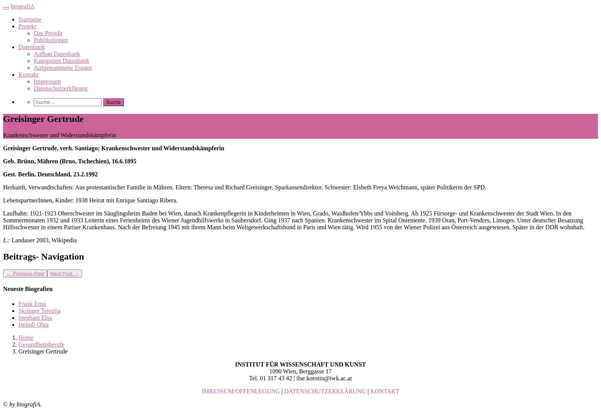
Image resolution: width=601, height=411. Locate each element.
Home (25, 337)
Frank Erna (32, 304)
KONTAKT (384, 391)
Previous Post (25, 273)
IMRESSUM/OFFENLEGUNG (241, 391)
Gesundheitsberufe (41, 344)
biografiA (22, 6)
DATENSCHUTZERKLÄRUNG (325, 391)
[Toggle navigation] (6, 8)
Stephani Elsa (35, 317)
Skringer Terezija (39, 310)
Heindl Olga (33, 324)
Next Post (64, 273)
